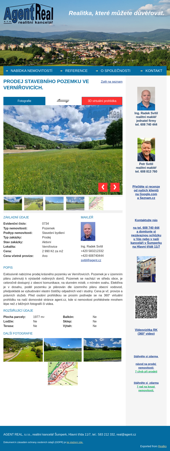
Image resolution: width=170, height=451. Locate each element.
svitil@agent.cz (91, 260)
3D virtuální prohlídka (102, 101)
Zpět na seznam (112, 81)
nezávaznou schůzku (146, 235)
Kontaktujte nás (146, 220)
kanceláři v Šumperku (146, 242)
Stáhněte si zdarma (146, 386)
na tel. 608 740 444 (146, 227)
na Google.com (146, 194)
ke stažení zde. (75, 442)
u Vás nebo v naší (146, 239)
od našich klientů (146, 190)
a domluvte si (146, 231)
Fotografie (24, 101)
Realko (162, 446)
